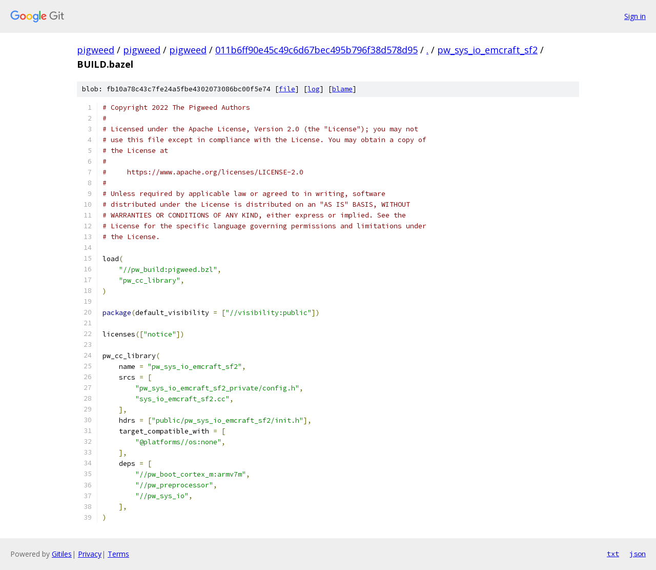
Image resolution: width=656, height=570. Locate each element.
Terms (118, 554)
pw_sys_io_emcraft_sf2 (487, 50)
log (314, 89)
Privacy (89, 554)
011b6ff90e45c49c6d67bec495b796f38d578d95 (316, 50)
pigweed (95, 50)
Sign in (635, 16)
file (287, 89)
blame (342, 89)
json (637, 553)
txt (613, 553)
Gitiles (62, 554)
